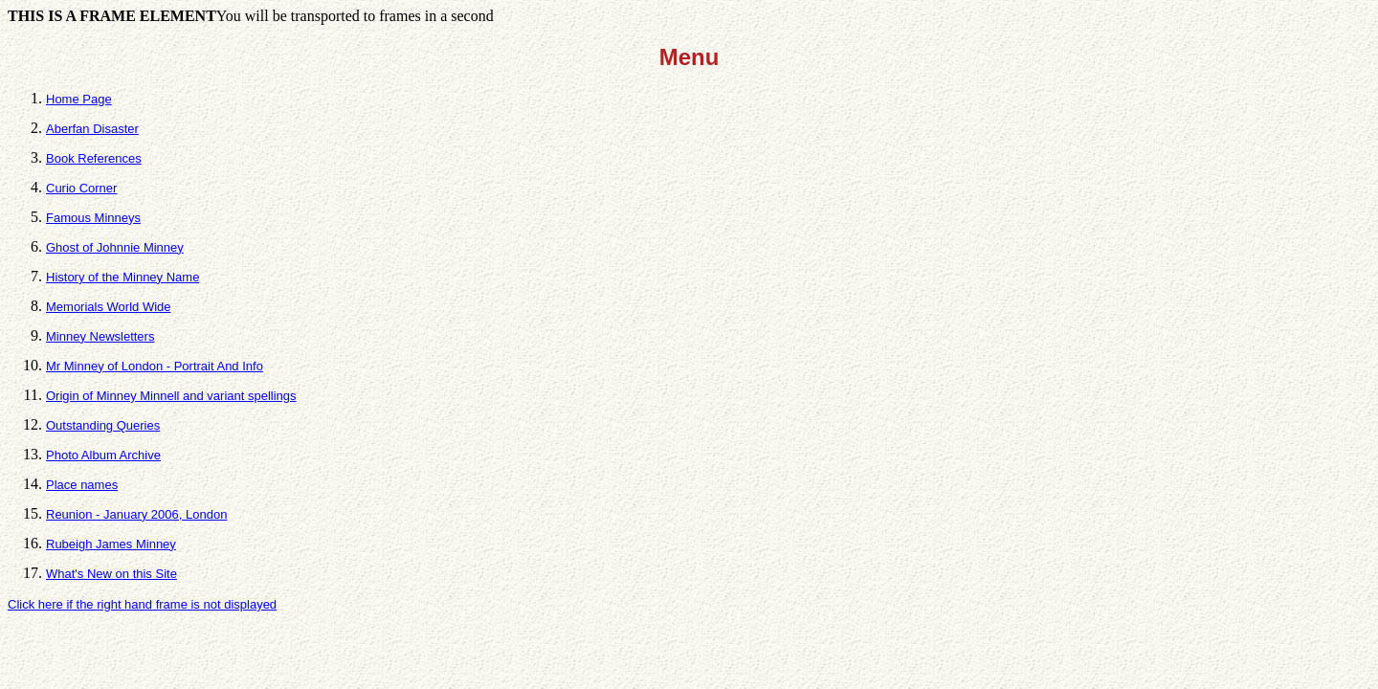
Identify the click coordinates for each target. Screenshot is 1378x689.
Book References (94, 158)
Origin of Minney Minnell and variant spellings (171, 396)
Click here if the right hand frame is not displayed (142, 604)
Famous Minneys (93, 218)
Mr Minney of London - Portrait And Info (154, 366)
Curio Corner (81, 188)
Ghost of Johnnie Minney (115, 247)
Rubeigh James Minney (111, 544)
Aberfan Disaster (92, 129)
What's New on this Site (111, 574)
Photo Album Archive (103, 455)
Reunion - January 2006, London (136, 514)
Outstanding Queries (103, 425)
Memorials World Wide (108, 307)
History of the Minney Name (122, 277)
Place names (82, 485)
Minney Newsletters (100, 336)
